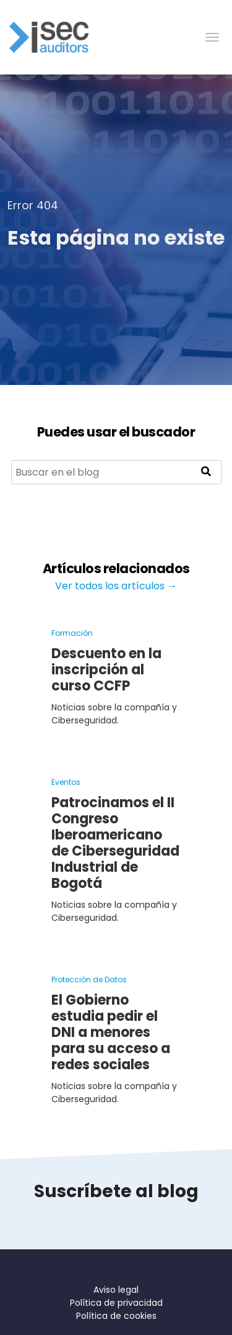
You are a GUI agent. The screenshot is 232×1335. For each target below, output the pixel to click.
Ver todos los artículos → (116, 586)
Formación (72, 633)
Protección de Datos (89, 979)
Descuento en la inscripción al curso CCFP (106, 669)
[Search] (116, 472)
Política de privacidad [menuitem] (116, 1303)
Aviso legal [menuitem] (116, 1289)
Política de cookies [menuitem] (116, 1316)
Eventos (65, 782)
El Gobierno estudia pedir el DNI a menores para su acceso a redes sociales (110, 1032)
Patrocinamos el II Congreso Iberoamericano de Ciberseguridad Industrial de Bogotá (115, 843)
